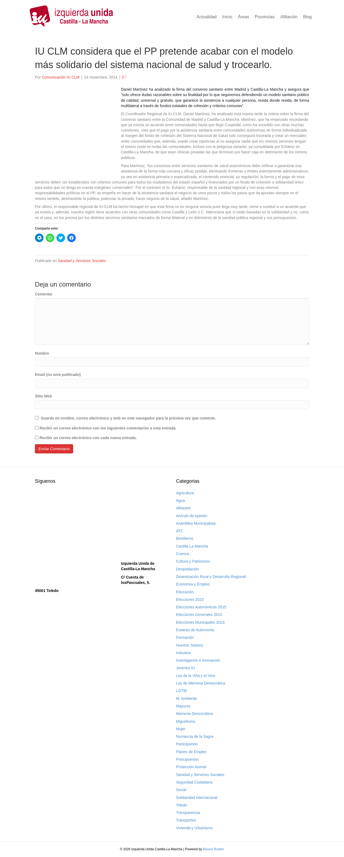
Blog (307, 17)
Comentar (43, 294)
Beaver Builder (213, 849)
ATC (179, 531)
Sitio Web (43, 396)
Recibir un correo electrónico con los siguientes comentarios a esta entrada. (108, 428)
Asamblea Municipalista (196, 523)
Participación (187, 744)
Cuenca (182, 554)
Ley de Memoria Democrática (200, 683)
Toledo (181, 805)
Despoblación (187, 569)
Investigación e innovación (198, 660)
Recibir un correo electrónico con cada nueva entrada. (88, 438)
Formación (185, 637)
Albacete (183, 508)
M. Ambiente (186, 698)
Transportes (186, 820)
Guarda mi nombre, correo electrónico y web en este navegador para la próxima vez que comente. (128, 418)
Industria (183, 653)
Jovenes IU (185, 668)
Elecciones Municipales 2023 (200, 622)
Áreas (243, 17)
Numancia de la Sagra (194, 736)
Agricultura (185, 493)
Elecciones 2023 (190, 599)
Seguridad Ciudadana (194, 782)
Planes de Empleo (191, 752)
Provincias (265, 17)
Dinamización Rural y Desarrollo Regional (211, 576)
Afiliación (289, 17)
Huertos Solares (189, 645)
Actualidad (206, 17)
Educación (185, 592)
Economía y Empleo (193, 584)
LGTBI (181, 691)
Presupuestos (187, 759)
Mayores (183, 706)
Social (181, 790)
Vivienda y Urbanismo (194, 828)
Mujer (180, 729)
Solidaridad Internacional (196, 797)
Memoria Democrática (194, 713)
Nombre (42, 353)
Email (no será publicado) (58, 374)
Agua (180, 500)
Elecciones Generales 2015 (199, 614)
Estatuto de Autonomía (195, 630)
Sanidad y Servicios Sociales (82, 261)
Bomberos (184, 538)
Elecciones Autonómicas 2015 (201, 607)
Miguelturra (185, 721)
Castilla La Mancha (192, 546)
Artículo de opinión (191, 516)
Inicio (227, 17)
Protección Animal (191, 767)
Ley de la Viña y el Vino (195, 675)
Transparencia (188, 812)
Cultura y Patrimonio (193, 561)
